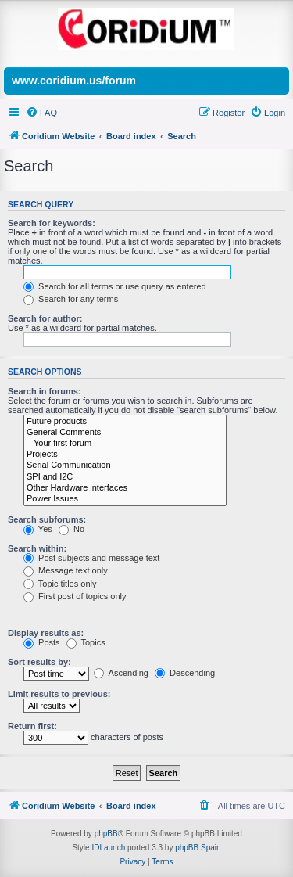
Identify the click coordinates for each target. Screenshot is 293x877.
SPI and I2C (125, 477)
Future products (125, 421)
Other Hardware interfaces (125, 488)
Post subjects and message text (91, 558)
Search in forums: (44, 391)
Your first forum (125, 443)
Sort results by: (39, 662)
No (71, 529)
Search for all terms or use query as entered (114, 286)
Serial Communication (125, 465)
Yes (37, 529)
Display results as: (46, 633)
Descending (185, 673)
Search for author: (45, 318)
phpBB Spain (197, 847)
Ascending (121, 673)
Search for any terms (70, 299)
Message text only (65, 570)
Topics (85, 642)
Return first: (32, 726)
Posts (41, 642)
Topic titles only (59, 583)
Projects (125, 454)
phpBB (106, 833)
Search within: (37, 548)
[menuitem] (41, 112)
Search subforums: (47, 519)
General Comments (125, 432)
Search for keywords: (51, 223)
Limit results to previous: (59, 694)
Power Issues (125, 499)
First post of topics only (75, 596)
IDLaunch (108, 847)
